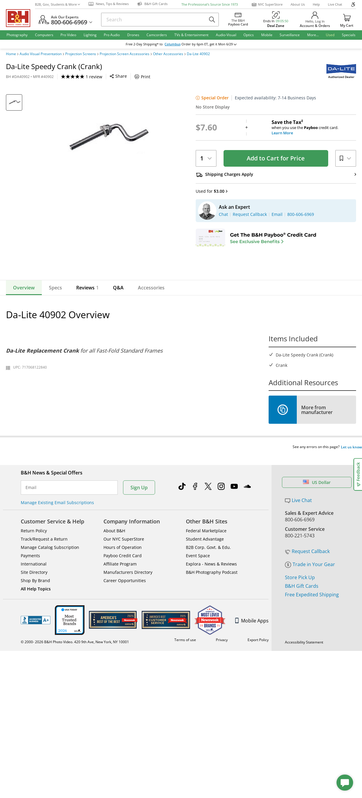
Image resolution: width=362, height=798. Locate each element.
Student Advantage (205, 600)
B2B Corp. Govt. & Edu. (208, 608)
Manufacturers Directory (127, 633)
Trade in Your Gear (310, 625)
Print (142, 76)
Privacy (222, 700)
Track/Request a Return (44, 600)
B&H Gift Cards (301, 647)
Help (316, 4)
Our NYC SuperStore (123, 600)
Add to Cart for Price (276, 158)
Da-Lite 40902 (198, 54)
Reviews (87, 360)
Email (30, 549)
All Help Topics (36, 650)
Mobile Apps (252, 681)
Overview (24, 360)
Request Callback (307, 612)
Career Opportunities (124, 641)
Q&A (118, 360)
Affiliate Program (120, 625)
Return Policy (34, 592)
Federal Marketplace (206, 592)
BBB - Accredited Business (35, 681)
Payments (30, 616)
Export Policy (258, 700)
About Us (298, 4)
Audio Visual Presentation (41, 54)
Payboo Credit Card (122, 616)
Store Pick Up (300, 638)
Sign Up (139, 548)
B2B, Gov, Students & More (57, 4)
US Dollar (317, 543)
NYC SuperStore (267, 4)
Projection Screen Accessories (124, 54)
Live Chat (335, 4)
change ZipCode (180, 44)
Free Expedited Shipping (312, 655)
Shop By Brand (35, 641)
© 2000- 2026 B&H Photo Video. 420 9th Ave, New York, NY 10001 (75, 702)
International (34, 625)
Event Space (198, 616)
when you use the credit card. (314, 128)
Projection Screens (80, 54)
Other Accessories (168, 54)
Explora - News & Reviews (211, 625)
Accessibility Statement (304, 703)
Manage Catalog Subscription (50, 608)
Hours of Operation (122, 608)
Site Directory (34, 633)
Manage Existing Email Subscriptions (57, 563)
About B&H (114, 592)
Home (11, 54)
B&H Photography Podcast (211, 633)
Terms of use (185, 700)
